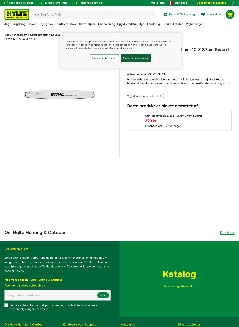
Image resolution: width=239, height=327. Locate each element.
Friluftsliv (61, 24)
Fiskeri (32, 24)
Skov (82, 24)
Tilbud (166, 24)
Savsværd (58, 35)
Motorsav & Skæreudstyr (31, 35)
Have (73, 24)
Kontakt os (227, 232)
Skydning (19, 24)
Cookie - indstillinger (104, 58)
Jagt (7, 24)
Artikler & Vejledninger (188, 24)
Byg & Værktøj (127, 24)
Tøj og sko (46, 24)
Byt (232, 3)
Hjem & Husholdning (101, 24)
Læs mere (42, 309)
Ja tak (103, 295)
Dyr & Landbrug (149, 24)
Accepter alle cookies (136, 58)
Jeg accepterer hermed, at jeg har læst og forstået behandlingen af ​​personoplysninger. (54, 307)
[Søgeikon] (37, 15)
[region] (120, 50)
